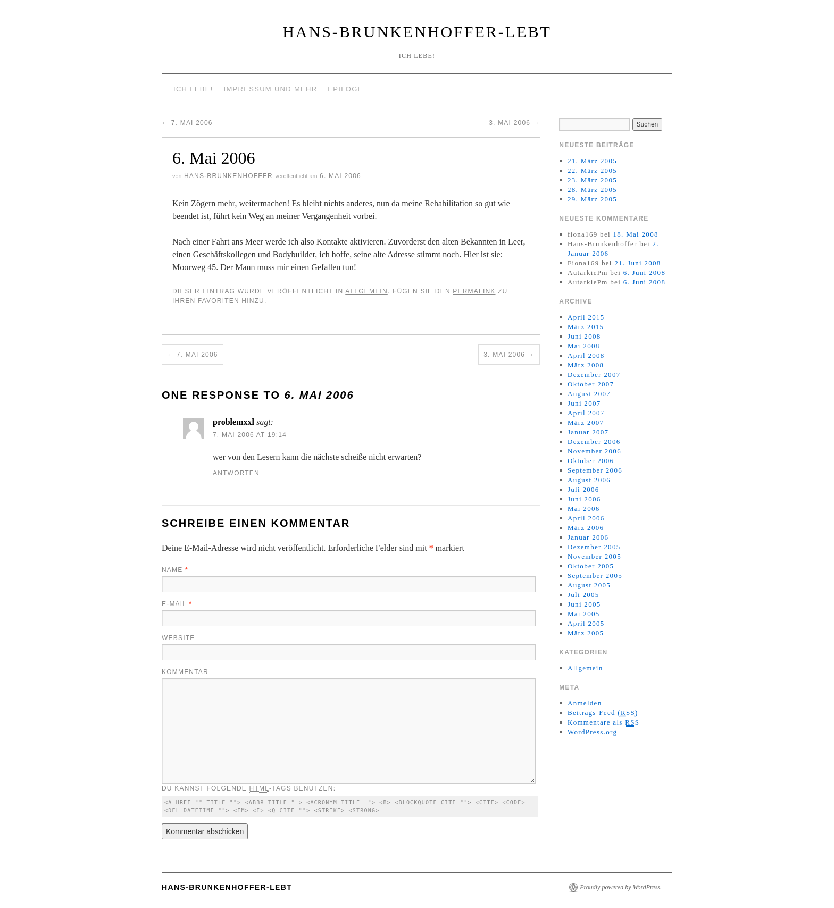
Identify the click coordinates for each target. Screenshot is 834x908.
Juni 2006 (584, 499)
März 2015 (586, 327)
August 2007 (589, 394)
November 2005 (594, 556)
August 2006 (589, 480)
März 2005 (586, 633)
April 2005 (586, 623)
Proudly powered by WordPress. (621, 887)
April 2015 (586, 317)
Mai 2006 (584, 508)
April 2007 (586, 413)
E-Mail (177, 604)
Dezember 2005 (594, 547)
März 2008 (586, 365)
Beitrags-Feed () (603, 713)
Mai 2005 (584, 614)
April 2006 (586, 518)
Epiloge (345, 89)
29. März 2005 (592, 199)
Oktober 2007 (591, 384)
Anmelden (585, 703)
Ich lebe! (193, 89)
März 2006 (586, 528)
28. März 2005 (592, 190)
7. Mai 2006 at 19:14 (250, 435)
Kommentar (185, 672)
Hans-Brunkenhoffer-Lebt (417, 31)
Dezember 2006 (594, 441)
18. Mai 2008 (635, 234)
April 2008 (586, 355)
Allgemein (366, 291)
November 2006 (594, 451)
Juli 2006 (583, 489)
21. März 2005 (592, 161)
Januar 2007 (588, 432)
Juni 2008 (584, 336)
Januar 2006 (588, 537)
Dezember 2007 (594, 375)
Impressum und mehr (271, 89)
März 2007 (586, 422)
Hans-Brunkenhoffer (228, 176)
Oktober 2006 (591, 461)
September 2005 (595, 575)
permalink (474, 291)
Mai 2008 (584, 346)
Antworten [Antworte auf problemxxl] (236, 473)
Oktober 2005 (591, 566)
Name (175, 570)
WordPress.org (592, 732)
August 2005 (589, 585)
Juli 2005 (583, 595)
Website (178, 638)
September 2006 (595, 470)
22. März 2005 (592, 170)
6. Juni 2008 (644, 272)
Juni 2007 (584, 403)
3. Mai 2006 (514, 123)
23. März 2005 (592, 180)
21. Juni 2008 (637, 263)
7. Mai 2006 (187, 123)
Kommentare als (603, 722)
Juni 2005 (584, 604)
